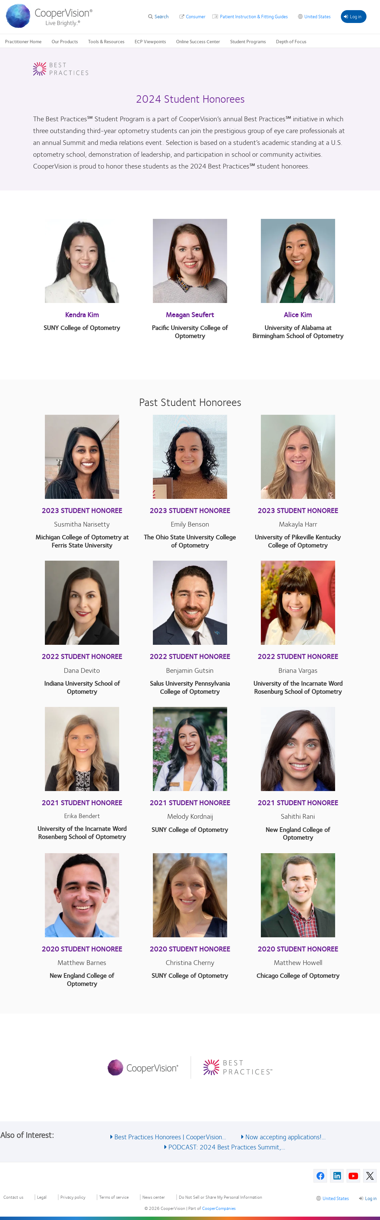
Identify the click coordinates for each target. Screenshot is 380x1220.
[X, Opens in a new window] (370, 1176)
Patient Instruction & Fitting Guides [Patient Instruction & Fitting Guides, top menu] (254, 16)
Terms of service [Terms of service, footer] (114, 1197)
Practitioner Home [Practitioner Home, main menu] (23, 41)
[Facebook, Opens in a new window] (320, 1176)
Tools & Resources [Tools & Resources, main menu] (106, 41)
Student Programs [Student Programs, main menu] (248, 41)
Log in (352, 16)
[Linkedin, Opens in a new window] (337, 1176)
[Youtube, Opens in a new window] (353, 1176)
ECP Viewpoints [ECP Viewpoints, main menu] (150, 41)
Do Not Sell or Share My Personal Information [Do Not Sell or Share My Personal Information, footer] (220, 1197)
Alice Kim (298, 314)
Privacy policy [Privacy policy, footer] (72, 1197)
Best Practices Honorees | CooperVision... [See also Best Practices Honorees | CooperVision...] (170, 1136)
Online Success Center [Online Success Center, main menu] (198, 41)
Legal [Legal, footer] (42, 1197)
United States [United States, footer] (336, 1198)
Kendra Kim (82, 314)
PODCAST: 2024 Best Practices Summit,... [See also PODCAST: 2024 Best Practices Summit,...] (226, 1146)
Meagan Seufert (190, 314)
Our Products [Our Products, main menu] (65, 41)
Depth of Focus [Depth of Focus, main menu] (291, 41)
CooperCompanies (219, 1208)
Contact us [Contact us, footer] (13, 1197)
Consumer (196, 16)
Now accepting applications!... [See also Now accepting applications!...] (285, 1136)
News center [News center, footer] (153, 1197)
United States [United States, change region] (317, 16)
